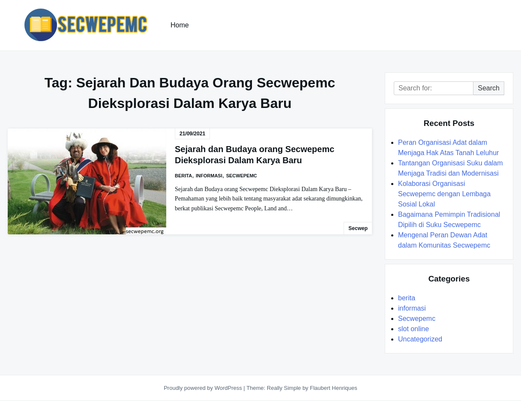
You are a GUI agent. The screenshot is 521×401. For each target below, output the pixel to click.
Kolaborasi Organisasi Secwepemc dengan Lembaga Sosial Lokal (444, 194)
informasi (209, 175)
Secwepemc (241, 175)
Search (489, 88)
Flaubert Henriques (333, 388)
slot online (413, 328)
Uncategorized (420, 339)
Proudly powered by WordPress (203, 388)
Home (180, 25)
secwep (358, 228)
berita (183, 175)
